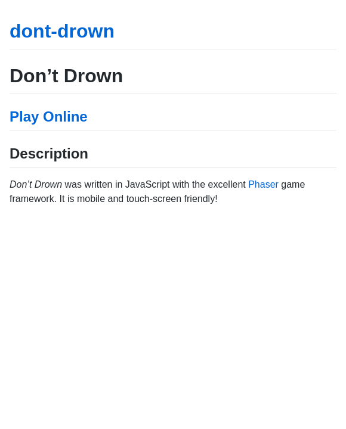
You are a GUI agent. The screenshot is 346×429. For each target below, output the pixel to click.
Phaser (263, 184)
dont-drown (62, 31)
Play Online (49, 116)
